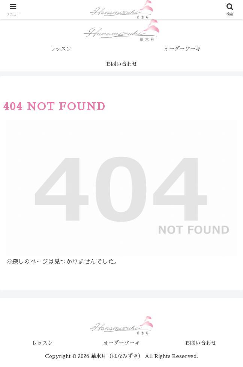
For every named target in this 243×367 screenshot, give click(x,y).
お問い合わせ (200, 343)
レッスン (42, 343)
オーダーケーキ (121, 343)
